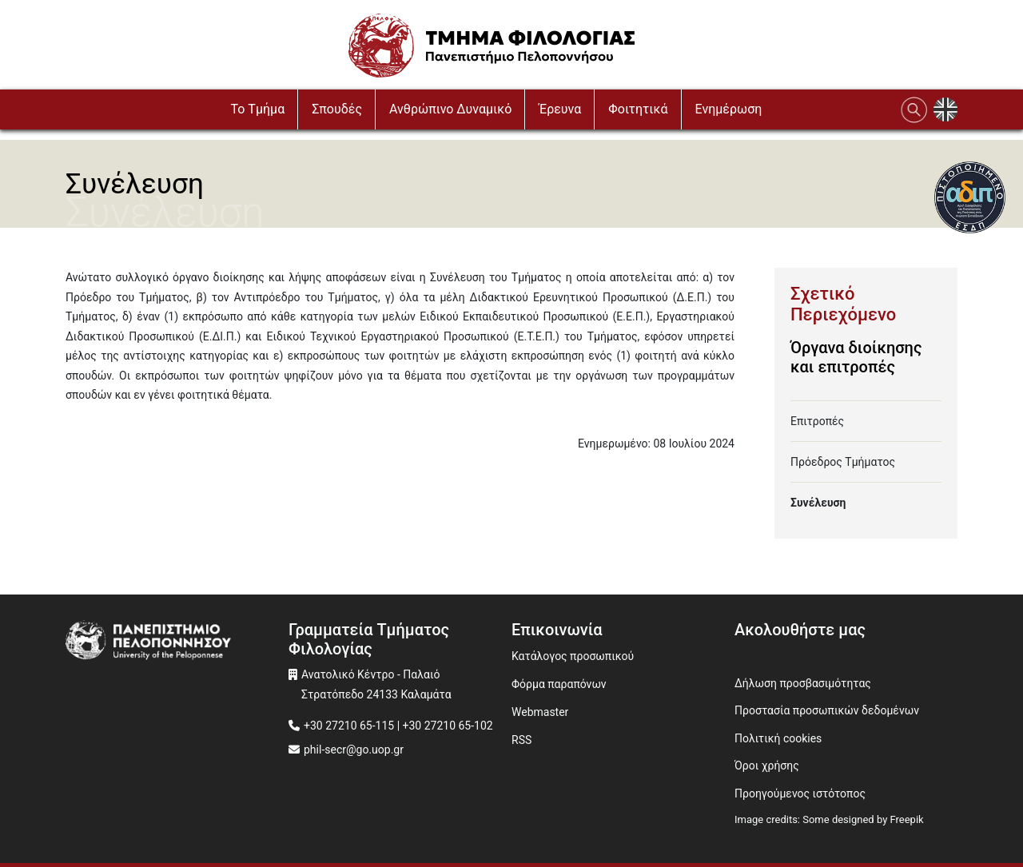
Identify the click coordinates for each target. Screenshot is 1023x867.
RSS (521, 740)
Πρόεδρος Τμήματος (842, 461)
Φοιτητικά (637, 109)
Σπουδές (337, 109)
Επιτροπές (817, 421)
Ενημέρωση (728, 109)
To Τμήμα (258, 109)
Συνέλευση (818, 502)
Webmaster (540, 712)
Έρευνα (560, 109)
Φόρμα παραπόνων (559, 684)
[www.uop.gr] (177, 641)
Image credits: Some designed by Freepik (829, 819)
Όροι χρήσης (766, 765)
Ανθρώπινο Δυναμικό (450, 109)
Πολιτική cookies (778, 738)
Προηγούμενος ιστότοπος (800, 793)
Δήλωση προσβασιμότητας (802, 683)
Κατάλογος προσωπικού (573, 656)
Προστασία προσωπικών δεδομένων (826, 710)
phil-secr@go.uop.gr (354, 749)
